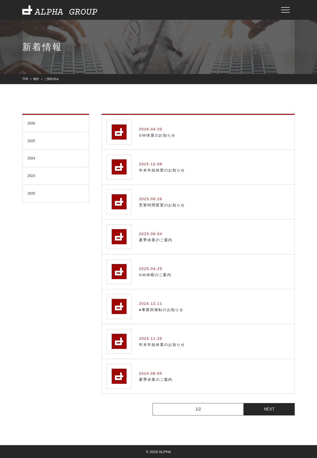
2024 (31, 159)
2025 (31, 141)
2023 (31, 177)
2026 (31, 123)
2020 (31, 195)
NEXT (269, 409)
